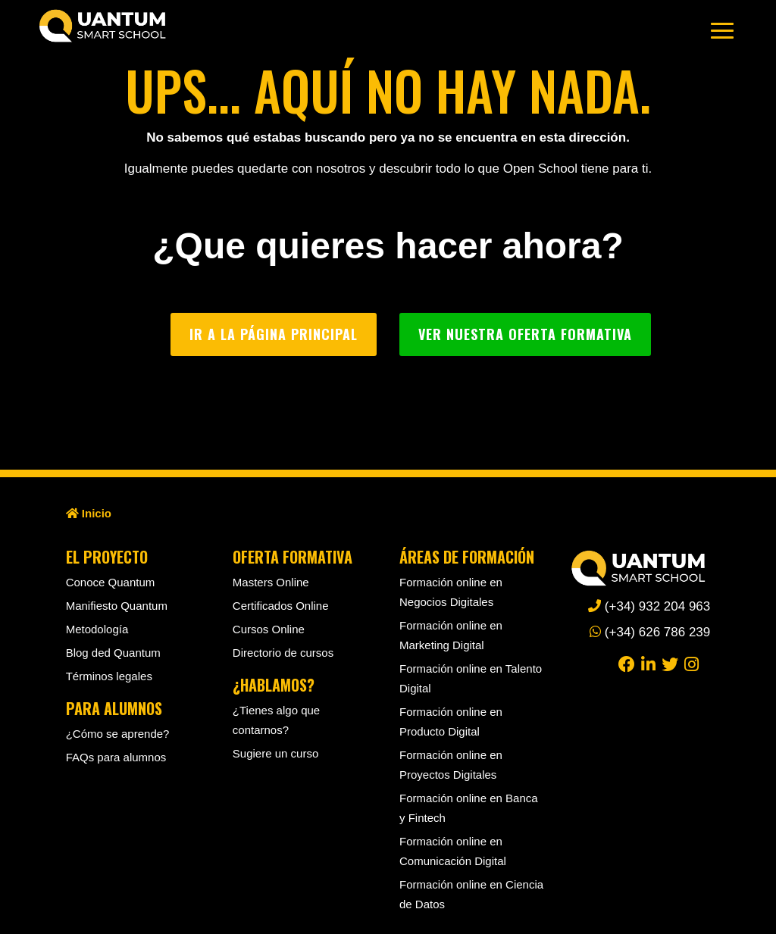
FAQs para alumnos (116, 757)
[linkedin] (648, 663)
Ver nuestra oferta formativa (525, 334)
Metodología (97, 629)
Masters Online (271, 582)
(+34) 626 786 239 (650, 632)
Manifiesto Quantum (116, 605)
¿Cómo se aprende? (118, 733)
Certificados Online (281, 605)
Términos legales (109, 676)
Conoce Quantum (110, 582)
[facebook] (626, 663)
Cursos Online (269, 629)
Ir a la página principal (273, 334)
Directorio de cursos (283, 652)
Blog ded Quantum (113, 652)
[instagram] (691, 663)
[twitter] (670, 663)
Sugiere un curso (275, 753)
